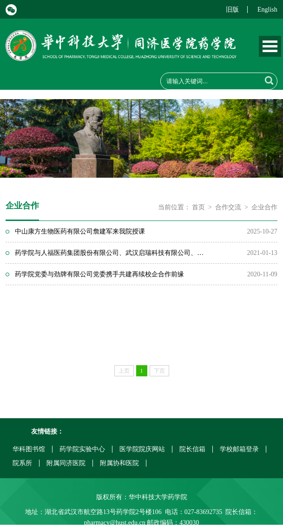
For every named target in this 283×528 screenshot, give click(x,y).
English (267, 9)
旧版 (232, 9)
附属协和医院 (119, 463)
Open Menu (270, 46)
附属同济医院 (66, 463)
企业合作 (264, 207)
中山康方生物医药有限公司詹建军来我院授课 (80, 231)
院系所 (22, 463)
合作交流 (228, 207)
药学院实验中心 (82, 449)
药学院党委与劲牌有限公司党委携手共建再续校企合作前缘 (99, 274)
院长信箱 (192, 449)
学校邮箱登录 (239, 449)
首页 (198, 207)
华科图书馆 (29, 449)
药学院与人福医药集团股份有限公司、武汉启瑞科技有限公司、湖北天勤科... (112, 252)
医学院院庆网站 (142, 449)
